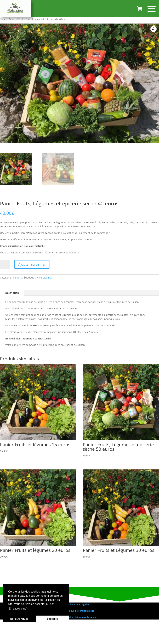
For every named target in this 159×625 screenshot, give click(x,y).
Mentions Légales (79, 604)
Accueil (3, 19)
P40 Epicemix (44, 277)
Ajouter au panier (32, 264)
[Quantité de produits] (5, 264)
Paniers (12, 19)
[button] (153, 29)
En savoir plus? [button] (18, 608)
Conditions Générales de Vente (79, 617)
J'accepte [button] (52, 618)
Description (12, 292)
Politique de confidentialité (79, 610)
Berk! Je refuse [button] (19, 618)
